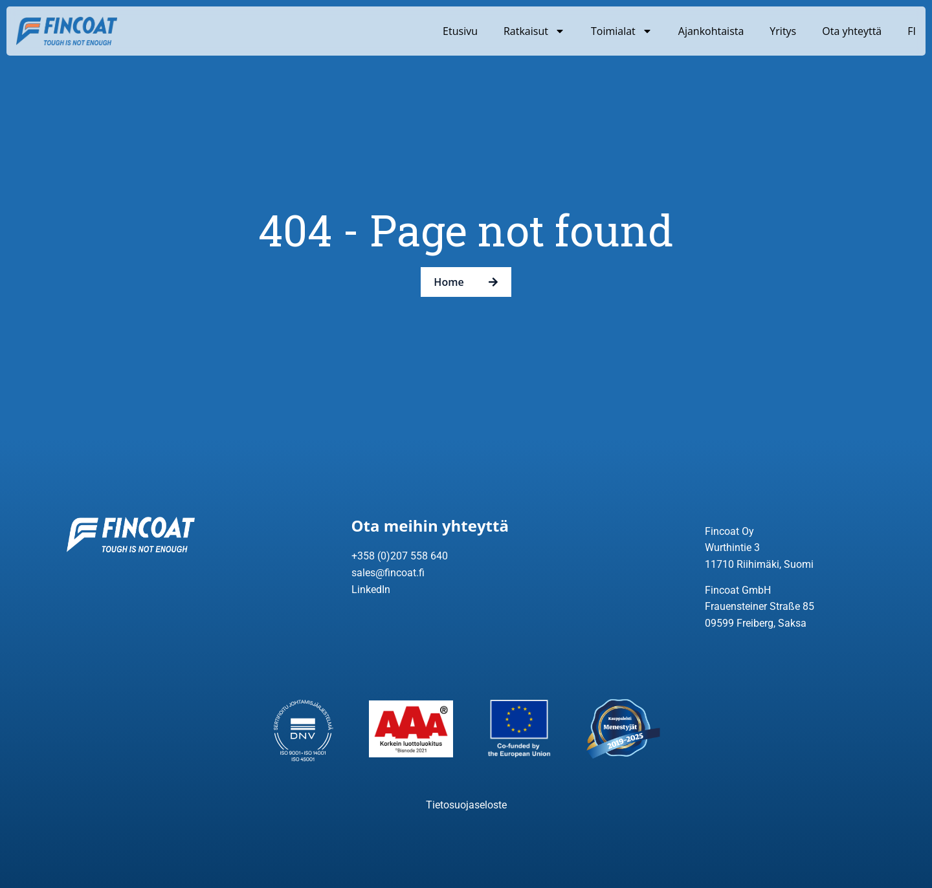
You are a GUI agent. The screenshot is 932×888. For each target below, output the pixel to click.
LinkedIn (370, 589)
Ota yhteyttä (852, 31)
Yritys (783, 31)
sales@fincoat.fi (388, 573)
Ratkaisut (534, 31)
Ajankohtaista (711, 31)
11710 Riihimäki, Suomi (759, 564)
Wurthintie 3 (732, 547)
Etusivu (460, 31)
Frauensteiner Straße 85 (759, 606)
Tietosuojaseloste (466, 805)
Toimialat (621, 31)
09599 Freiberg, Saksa (755, 623)
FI (911, 31)
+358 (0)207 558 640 (399, 556)
